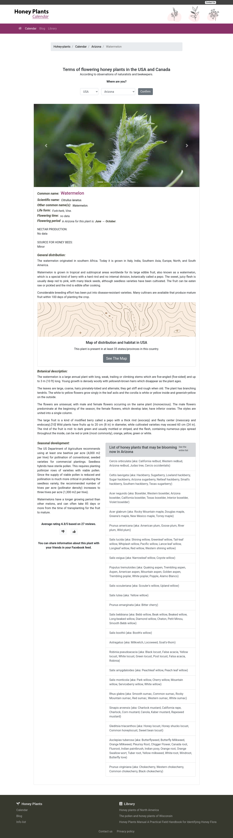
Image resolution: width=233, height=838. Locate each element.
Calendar (30, 28)
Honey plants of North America (139, 810)
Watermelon (80, 205)
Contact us (105, 831)
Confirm (145, 91)
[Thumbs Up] (74, 531)
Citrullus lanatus (71, 200)
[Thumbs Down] (63, 531)
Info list (21, 822)
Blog (42, 28)
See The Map (116, 358)
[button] (46, 145)
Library (52, 28)
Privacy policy (125, 831)
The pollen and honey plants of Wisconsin (146, 816)
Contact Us (210, 2)
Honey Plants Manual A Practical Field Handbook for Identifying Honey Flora (168, 822)
